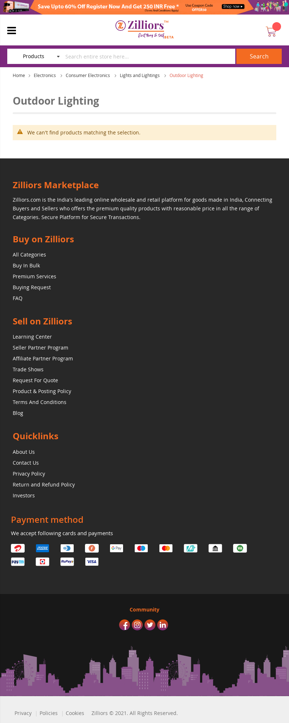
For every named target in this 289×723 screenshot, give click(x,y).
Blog (18, 412)
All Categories (29, 254)
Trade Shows (28, 369)
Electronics (45, 75)
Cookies (75, 713)
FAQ (18, 298)
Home (19, 75)
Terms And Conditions (39, 402)
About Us (24, 451)
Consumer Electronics (88, 75)
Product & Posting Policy (42, 391)
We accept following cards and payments (62, 533)
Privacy (23, 713)
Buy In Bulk (26, 265)
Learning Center (32, 336)
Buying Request (32, 287)
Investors (24, 495)
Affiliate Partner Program (43, 358)
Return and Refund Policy (44, 484)
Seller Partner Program (40, 347)
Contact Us (26, 462)
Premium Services (34, 276)
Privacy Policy (29, 473)
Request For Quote (35, 380)
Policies (49, 713)
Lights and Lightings (140, 75)
